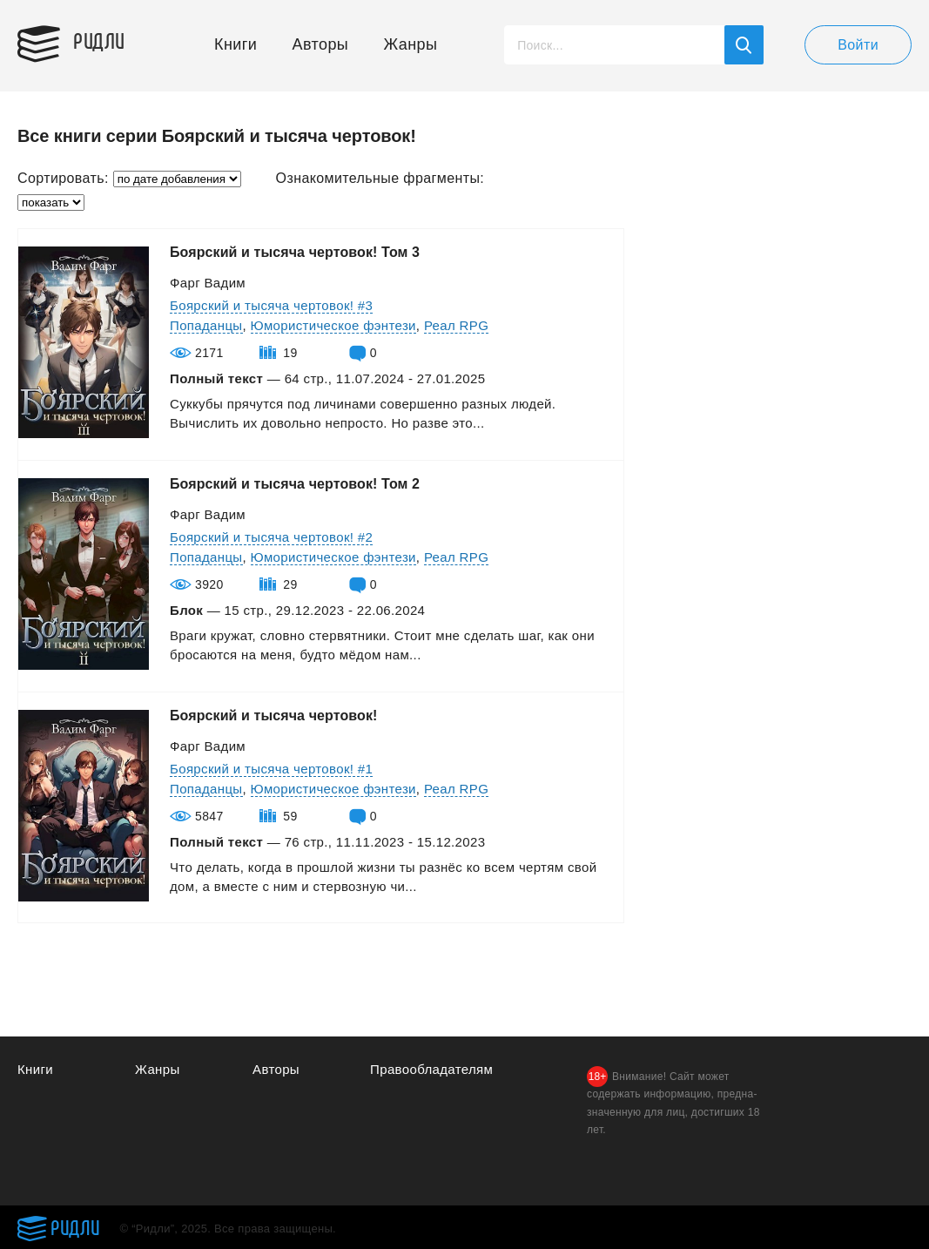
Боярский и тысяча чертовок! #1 (271, 768)
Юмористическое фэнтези (333, 325)
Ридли (99, 40)
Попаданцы (206, 325)
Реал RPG (456, 325)
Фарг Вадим (208, 282)
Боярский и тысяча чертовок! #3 (271, 305)
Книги (235, 44)
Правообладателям (431, 1069)
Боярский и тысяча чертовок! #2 (271, 537)
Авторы (321, 44)
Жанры (411, 44)
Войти (858, 44)
